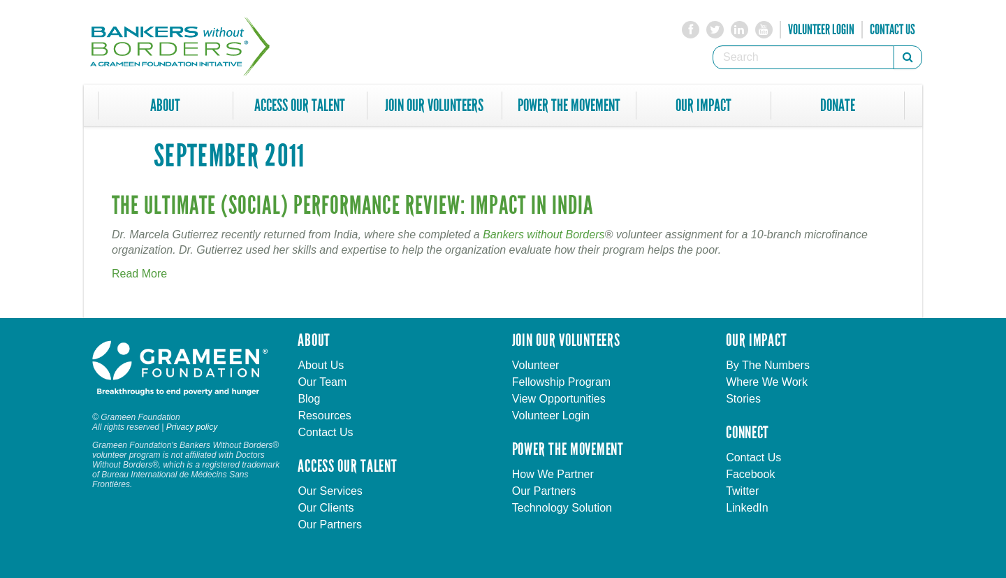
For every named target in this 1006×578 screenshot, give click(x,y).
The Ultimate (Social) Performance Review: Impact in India (353, 206)
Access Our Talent (299, 105)
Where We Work (767, 382)
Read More (139, 274)
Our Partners (330, 524)
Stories (743, 399)
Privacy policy (191, 427)
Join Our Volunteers (434, 105)
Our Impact (703, 105)
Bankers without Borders (543, 234)
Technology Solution (562, 508)
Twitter (742, 491)
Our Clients (325, 508)
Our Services (330, 491)
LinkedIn (747, 508)
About (165, 105)
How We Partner (553, 474)
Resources (324, 415)
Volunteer (536, 365)
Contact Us (892, 29)
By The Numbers (768, 365)
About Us (321, 365)
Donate (837, 105)
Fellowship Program (561, 382)
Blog (309, 399)
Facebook (750, 474)
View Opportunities (559, 399)
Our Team (322, 382)
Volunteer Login (821, 29)
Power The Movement (569, 105)
